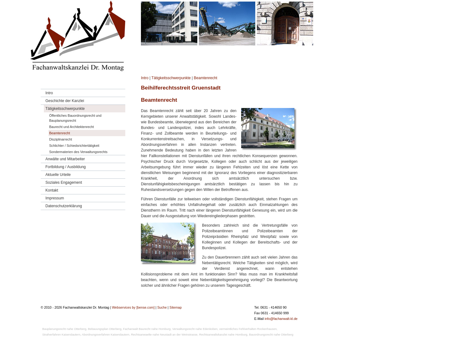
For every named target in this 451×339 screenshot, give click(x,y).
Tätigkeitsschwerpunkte (171, 78)
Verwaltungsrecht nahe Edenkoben (195, 329)
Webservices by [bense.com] (133, 307)
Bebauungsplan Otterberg (105, 329)
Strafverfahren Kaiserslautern (61, 334)
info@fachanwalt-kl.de (281, 319)
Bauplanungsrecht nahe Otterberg (64, 329)
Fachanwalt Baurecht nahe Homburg (147, 329)
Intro (144, 78)
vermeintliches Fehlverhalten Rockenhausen (248, 329)
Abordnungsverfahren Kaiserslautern (105, 334)
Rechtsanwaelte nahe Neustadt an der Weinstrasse (164, 334)
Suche (162, 307)
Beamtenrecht (205, 78)
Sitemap (175, 307)
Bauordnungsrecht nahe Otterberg (271, 334)
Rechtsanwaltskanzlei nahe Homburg (223, 334)
